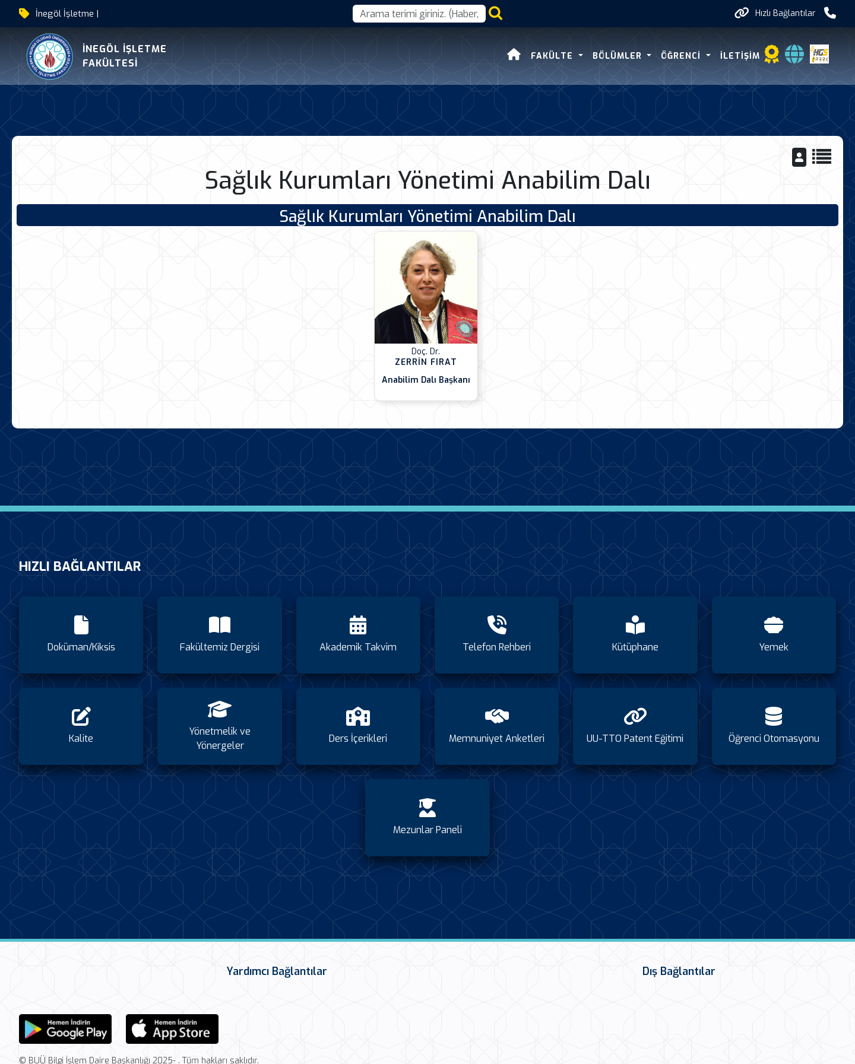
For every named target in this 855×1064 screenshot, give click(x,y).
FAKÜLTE (553, 56)
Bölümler (619, 56)
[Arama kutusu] (419, 14)
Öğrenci (682, 56)
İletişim (740, 56)
